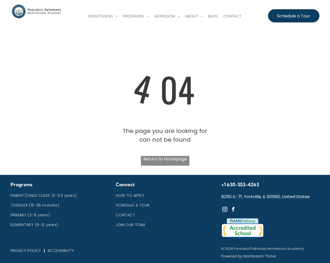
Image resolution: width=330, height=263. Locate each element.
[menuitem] (103, 16)
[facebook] (233, 210)
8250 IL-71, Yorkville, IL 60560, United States (265, 197)
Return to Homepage (165, 159)
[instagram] (225, 210)
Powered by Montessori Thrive (248, 256)
